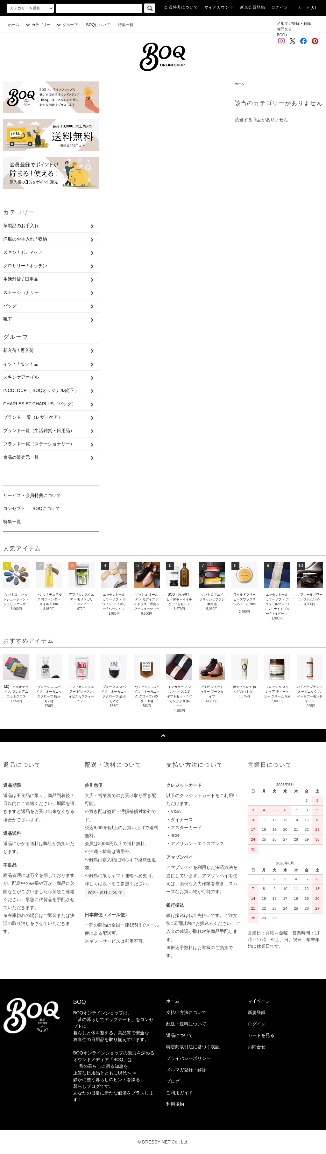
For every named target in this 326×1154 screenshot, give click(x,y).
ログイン (279, 7)
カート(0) (307, 7)
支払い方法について (186, 1012)
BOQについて (100, 25)
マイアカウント (219, 7)
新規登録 (257, 1012)
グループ (66, 25)
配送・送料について (105, 892)
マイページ (259, 1001)
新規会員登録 (252, 7)
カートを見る (261, 1035)
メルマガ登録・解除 (294, 23)
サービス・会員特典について (32, 495)
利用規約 (175, 1104)
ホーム (13, 25)
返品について (179, 1035)
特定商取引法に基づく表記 (193, 1046)
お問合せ (284, 29)
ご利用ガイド (179, 1092)
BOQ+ (282, 35)
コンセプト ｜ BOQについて (31, 508)
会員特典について (181, 7)
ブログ (173, 1081)
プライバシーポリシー (188, 1058)
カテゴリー (37, 25)
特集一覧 (125, 25)
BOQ (79, 1002)
